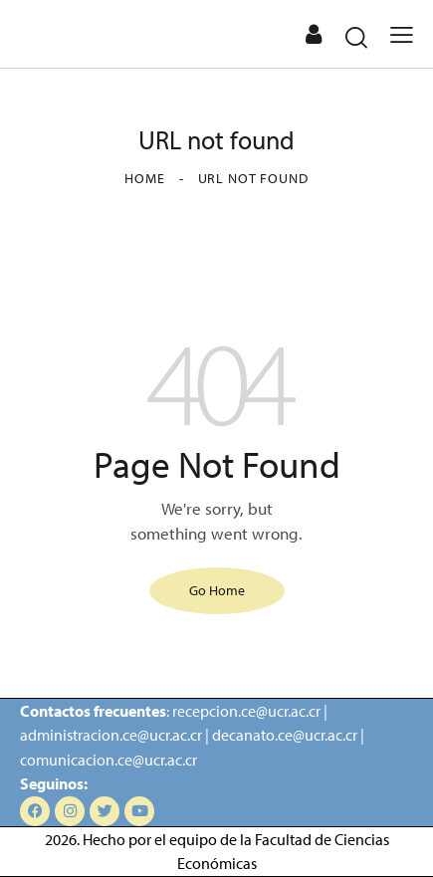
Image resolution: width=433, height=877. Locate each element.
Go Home (217, 590)
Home (144, 178)
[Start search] (356, 37)
